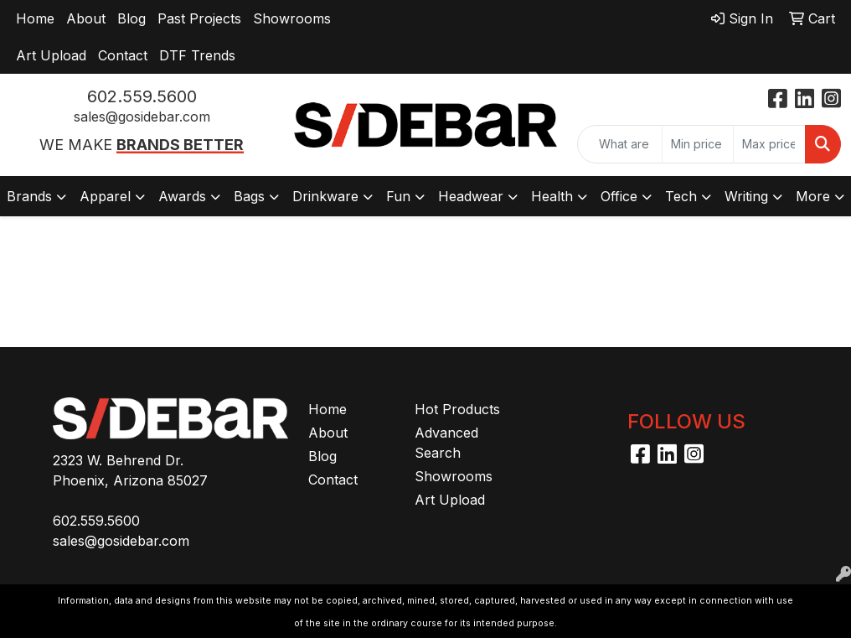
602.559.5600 (142, 96)
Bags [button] (249, 196)
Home (35, 18)
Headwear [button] (470, 196)
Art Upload (51, 55)
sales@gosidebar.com (142, 116)
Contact (122, 55)
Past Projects (199, 18)
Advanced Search (446, 442)
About (86, 18)
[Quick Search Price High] (769, 144)
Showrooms (292, 18)
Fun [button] (398, 196)
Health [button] (552, 196)
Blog (131, 18)
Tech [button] (681, 196)
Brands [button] (29, 196)
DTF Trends (197, 55)
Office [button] (619, 196)
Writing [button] (746, 196)
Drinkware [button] (325, 196)
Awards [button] (182, 196)
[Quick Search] (620, 144)
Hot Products (457, 409)
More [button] (813, 196)
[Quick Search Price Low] (698, 144)
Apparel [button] (105, 196)
